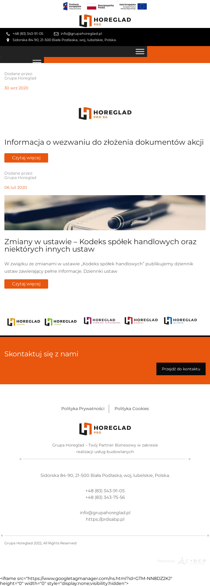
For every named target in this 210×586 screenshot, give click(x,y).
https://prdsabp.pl (105, 519)
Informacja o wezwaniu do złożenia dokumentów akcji (104, 142)
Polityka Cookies (132, 408)
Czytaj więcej (26, 157)
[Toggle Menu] (140, 51)
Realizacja (166, 561)
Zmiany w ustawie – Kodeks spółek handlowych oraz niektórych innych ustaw (100, 245)
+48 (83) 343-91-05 (28, 34)
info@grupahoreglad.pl (81, 34)
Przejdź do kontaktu (181, 368)
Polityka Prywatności (82, 408)
